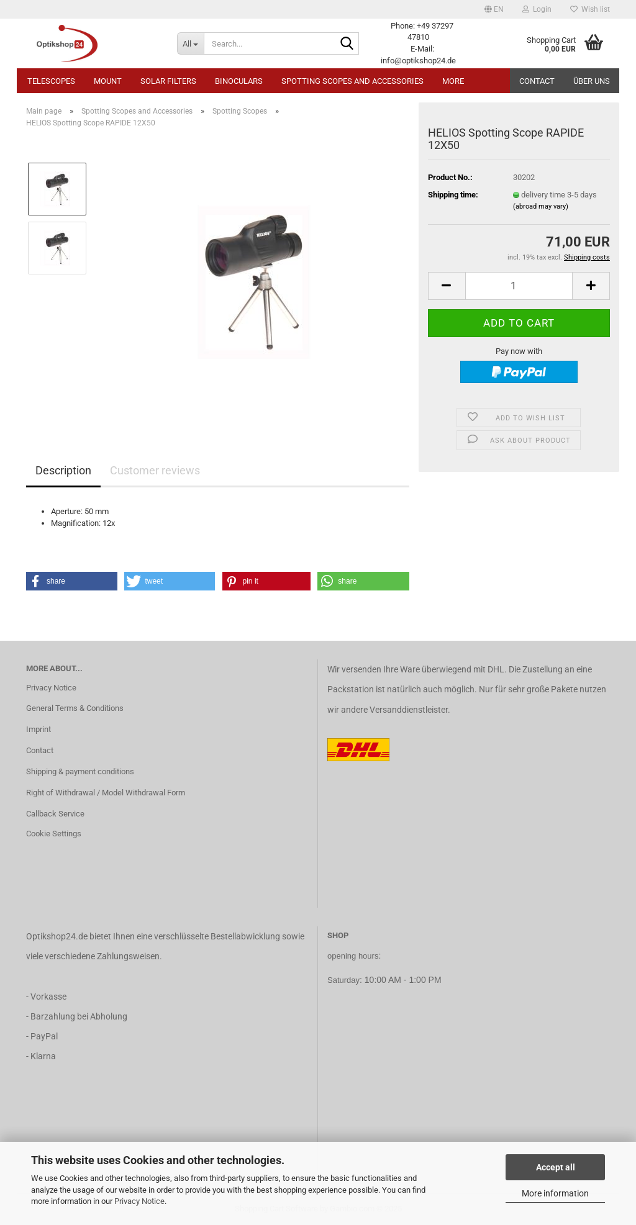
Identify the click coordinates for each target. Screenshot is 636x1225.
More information (555, 1193)
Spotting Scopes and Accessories (352, 81)
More (453, 81)
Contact (537, 81)
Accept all (555, 1167)
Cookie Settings (53, 833)
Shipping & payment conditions (80, 771)
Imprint (38, 729)
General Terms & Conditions (75, 708)
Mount (108, 81)
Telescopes (51, 81)
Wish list (590, 9)
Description (63, 470)
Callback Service (55, 813)
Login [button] (537, 9)
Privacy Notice (139, 1201)
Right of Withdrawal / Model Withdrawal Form (105, 792)
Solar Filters (168, 81)
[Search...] (190, 43)
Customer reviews (155, 470)
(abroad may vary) (540, 206)
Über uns (591, 81)
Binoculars (239, 81)
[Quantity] (519, 286)
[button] (494, 9)
